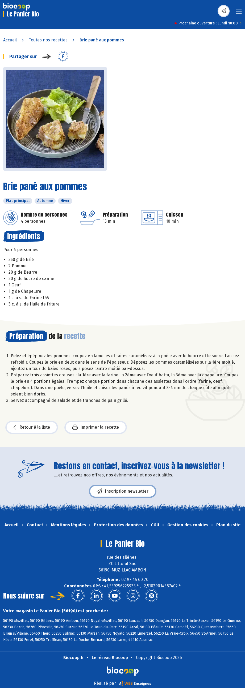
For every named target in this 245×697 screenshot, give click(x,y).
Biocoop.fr (73, 657)
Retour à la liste (31, 427)
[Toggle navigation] (239, 13)
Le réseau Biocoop (110, 657)
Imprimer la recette (95, 427)
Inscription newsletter (122, 491)
